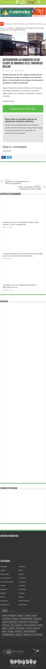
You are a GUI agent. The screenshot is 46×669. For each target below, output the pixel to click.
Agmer (34, 615)
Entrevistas (4, 601)
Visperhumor (22, 604)
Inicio (2, 28)
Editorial (3, 593)
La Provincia (22, 582)
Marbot (5, 628)
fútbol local (27, 635)
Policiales (21, 593)
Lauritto (28, 628)
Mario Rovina (13, 622)
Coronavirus (6, 619)
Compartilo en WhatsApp (22, 108)
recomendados (33, 622)
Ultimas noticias (23, 601)
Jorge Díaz (18, 625)
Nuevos (12, 611)
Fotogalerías (4, 604)
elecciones (18, 631)
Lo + (19, 611)
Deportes (3, 589)
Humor (20, 570)
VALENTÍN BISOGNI (8, 635)
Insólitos (21, 574)
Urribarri (11, 628)
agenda (5, 622)
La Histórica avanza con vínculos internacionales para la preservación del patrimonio (23, 255)
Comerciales (4, 574)
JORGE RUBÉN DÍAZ (26, 619)
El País (2, 597)
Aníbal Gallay (23, 622)
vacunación (37, 619)
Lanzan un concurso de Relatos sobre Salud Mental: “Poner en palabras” (20, 223)
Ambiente (3, 566)
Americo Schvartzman (9, 615)
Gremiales (21, 566)
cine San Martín (37, 635)
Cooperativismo (6, 578)
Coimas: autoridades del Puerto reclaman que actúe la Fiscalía (28, 187)
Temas (4, 611)
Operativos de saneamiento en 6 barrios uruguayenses (17, 181)
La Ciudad (9, 28)
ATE (12, 625)
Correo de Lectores (7, 582)
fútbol (4, 631)
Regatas (10, 631)
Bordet (40, 625)
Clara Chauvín (20, 628)
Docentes (36, 628)
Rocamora (15, 619)
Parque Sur (6, 625)
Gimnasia (20, 615)
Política (20, 597)
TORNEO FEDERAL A (30, 631)
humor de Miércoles (30, 625)
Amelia (2, 570)
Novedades (22, 589)
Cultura (2, 585)
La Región (21, 585)
